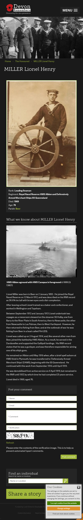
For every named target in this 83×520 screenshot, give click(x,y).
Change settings (63, 508)
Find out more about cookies (64, 514)
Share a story (24, 494)
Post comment (68, 457)
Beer (18, 208)
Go (65, 481)
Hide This (78, 487)
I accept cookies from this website (63, 503)
